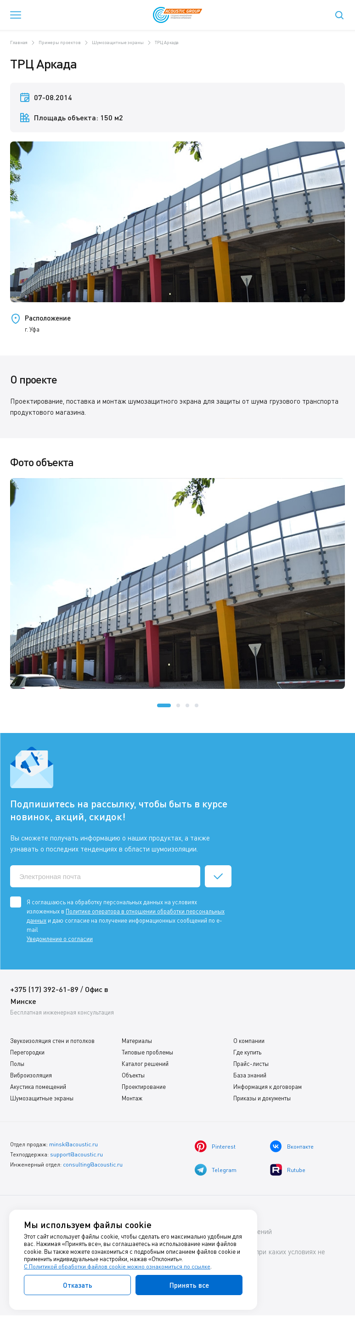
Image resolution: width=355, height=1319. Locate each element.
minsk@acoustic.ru (73, 1143)
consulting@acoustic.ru (93, 1163)
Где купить (247, 1052)
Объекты (133, 1075)
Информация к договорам (267, 1086)
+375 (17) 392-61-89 (44, 989)
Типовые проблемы (147, 1052)
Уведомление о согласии (60, 938)
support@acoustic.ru (76, 1153)
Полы (17, 1063)
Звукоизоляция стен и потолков (52, 1040)
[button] (164, 705)
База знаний (249, 1075)
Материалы (137, 1040)
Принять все (189, 1285)
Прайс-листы (251, 1063)
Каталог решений (145, 1063)
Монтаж (132, 1098)
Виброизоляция (31, 1075)
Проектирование (144, 1086)
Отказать (77, 1285)
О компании (249, 1040)
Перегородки (27, 1052)
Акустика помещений (38, 1086)
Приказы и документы (262, 1098)
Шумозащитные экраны (41, 1098)
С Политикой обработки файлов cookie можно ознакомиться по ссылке (118, 1266)
